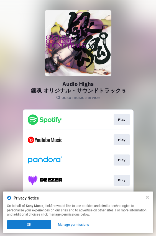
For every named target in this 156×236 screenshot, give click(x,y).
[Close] (147, 197)
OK (29, 225)
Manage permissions (73, 225)
